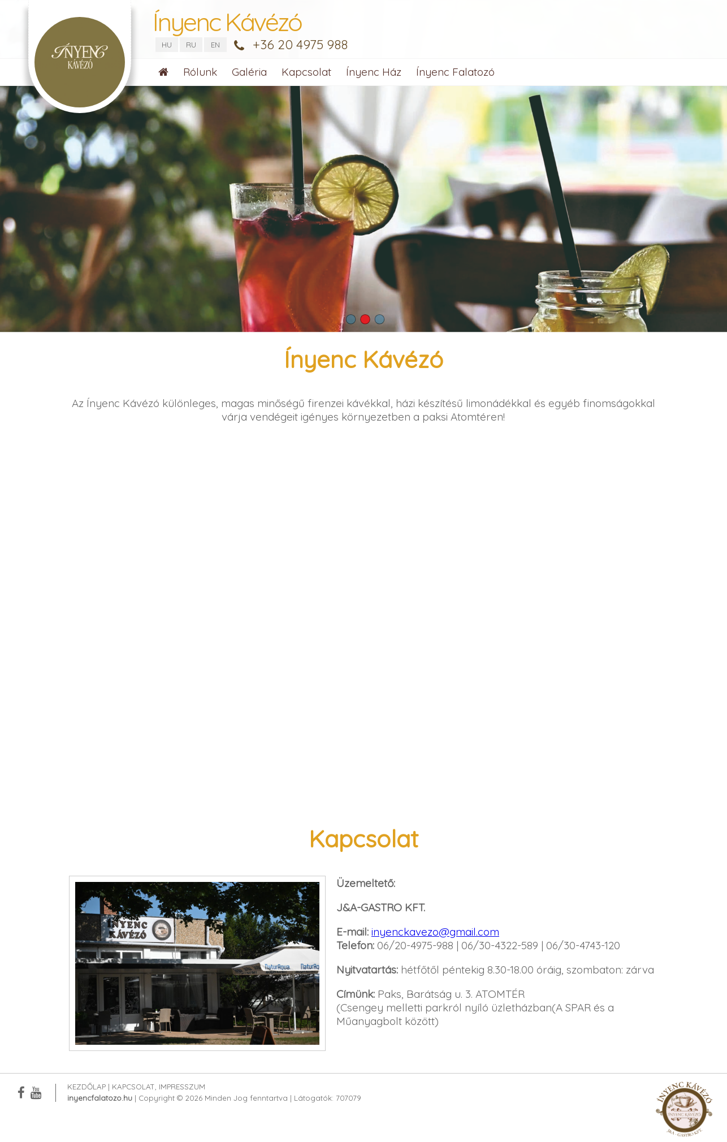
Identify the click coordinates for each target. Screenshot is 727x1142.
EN (215, 44)
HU (167, 44)
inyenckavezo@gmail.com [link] (435, 931)
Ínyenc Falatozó (455, 72)
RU (191, 44)
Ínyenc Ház (373, 72)
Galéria (249, 72)
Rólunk (200, 72)
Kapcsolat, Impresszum (158, 1086)
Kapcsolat (306, 72)
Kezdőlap (86, 1086)
